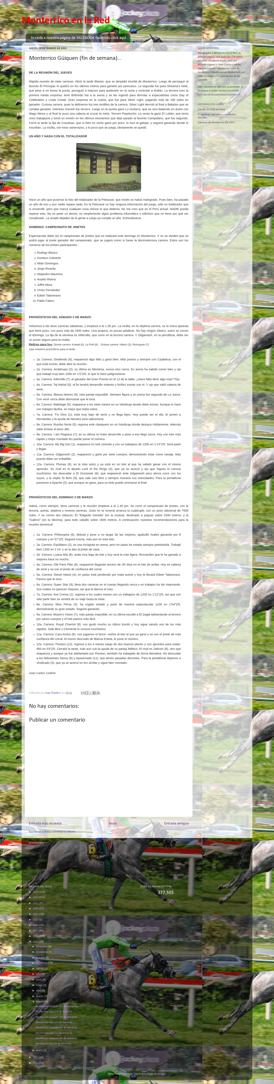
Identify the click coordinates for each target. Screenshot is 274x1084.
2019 (36, 914)
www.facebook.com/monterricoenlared (219, 94)
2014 (36, 936)
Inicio (113, 823)
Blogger (161, 1074)
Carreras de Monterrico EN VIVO (216, 122)
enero (40, 1050)
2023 (36, 897)
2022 (36, 903)
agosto (40, 968)
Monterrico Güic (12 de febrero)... (55, 1033)
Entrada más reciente (45, 823)
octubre (41, 957)
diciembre (42, 946)
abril (39, 990)
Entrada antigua (176, 823)
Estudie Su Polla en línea (211, 109)
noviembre (42, 952)
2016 (36, 925)
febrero (41, 1002)
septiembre (43, 963)
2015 (36, 930)
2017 (36, 919)
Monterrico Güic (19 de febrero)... (55, 1022)
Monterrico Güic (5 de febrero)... (54, 1043)
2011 (36, 1063)
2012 (36, 1057)
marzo (40, 996)
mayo (39, 985)
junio (39, 979)
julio (39, 974)
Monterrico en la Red (66, 21)
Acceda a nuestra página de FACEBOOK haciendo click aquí (78, 38)
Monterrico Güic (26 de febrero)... (55, 1011)
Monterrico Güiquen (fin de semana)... (57, 1006)
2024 (36, 892)
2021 (36, 908)
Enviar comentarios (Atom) (60, 832)
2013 (36, 941)
